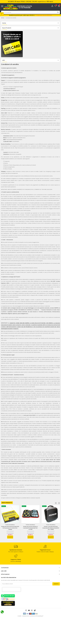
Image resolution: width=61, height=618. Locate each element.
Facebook (26, 610)
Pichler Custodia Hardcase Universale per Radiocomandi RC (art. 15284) (50, 528)
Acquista (10, 537)
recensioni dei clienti (8, 603)
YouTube (29, 610)
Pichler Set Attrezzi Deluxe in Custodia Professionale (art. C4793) (30, 528)
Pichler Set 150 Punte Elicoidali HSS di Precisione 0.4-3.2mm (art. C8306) (10, 528)
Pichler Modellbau (10, 524)
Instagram (32, 610)
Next (59, 503)
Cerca (58, 12)
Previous (57, 503)
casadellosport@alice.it (9, 88)
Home (4, 23)
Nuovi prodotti (7, 502)
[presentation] (11, 589)
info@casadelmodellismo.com (11, 90)
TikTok (34, 610)
